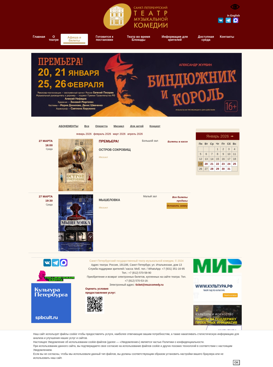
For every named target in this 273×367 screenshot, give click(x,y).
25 (234, 163)
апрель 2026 (135, 133)
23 (223, 163)
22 (217, 163)
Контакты (227, 36)
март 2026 (119, 133)
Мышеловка (109, 200)
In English (233, 15)
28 (211, 168)
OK (236, 362)
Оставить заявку (177, 205)
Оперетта (101, 126)
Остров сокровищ (115, 149)
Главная (39, 36)
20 (206, 163)
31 (228, 168)
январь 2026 (84, 133)
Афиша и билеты (74, 39)
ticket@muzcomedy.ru (150, 284)
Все (86, 126)
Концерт (155, 126)
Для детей (137, 126)
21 (211, 163)
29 (217, 168)
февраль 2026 (102, 133)
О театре (54, 38)
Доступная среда (206, 38)
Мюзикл (119, 126)
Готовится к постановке (104, 38)
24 (228, 163)
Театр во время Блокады (138, 38)
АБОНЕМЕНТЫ (68, 126)
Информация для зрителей (175, 38)
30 (223, 168)
